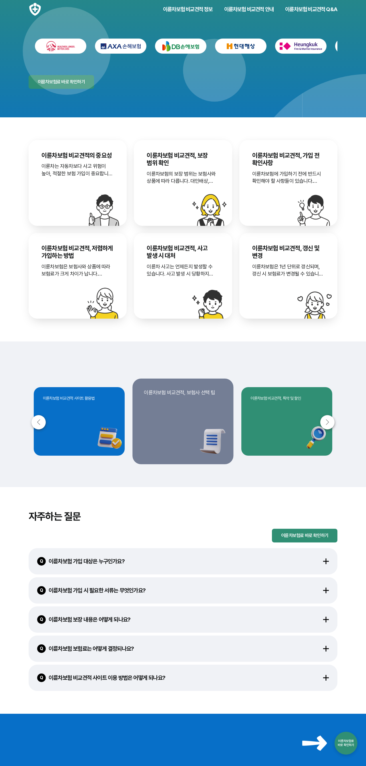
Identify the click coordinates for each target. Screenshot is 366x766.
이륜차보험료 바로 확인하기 (304, 535)
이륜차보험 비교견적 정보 (188, 9)
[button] (327, 422)
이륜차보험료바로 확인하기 (346, 743)
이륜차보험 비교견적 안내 (249, 9)
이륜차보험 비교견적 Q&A (311, 9)
